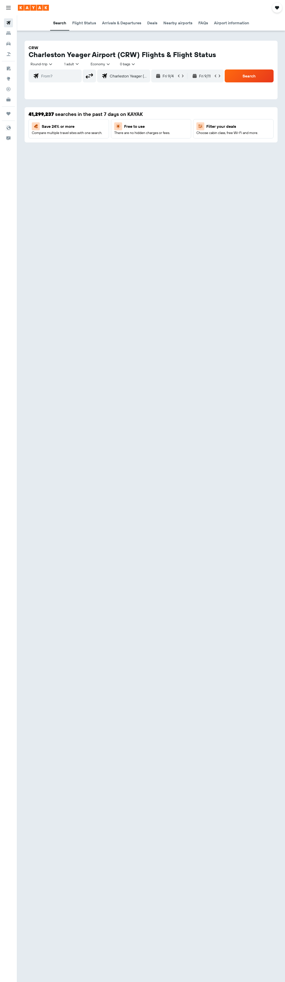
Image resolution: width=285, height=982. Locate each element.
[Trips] (8, 114)
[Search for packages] (8, 54)
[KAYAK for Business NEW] (8, 99)
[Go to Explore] (8, 79)
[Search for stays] (8, 33)
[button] (8, 7)
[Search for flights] (8, 23)
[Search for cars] (8, 44)
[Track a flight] (8, 89)
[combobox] (100, 64)
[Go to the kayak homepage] (33, 8)
